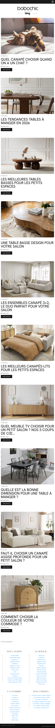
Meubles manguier (41, 667)
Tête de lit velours (14, 709)
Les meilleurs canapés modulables (41, 703)
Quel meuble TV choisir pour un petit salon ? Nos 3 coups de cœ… (27, 430)
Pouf (15, 672)
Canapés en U (14, 659)
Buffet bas (41, 657)
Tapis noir (14, 718)
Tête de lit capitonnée (14, 707)
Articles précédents (7, 641)
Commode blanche (15, 712)
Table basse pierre (41, 678)
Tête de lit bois (15, 705)
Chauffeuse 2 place (15, 667)
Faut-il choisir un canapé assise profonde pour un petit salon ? (24, 557)
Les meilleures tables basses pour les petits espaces (21, 183)
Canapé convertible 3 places (14, 680)
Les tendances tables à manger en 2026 (22, 121)
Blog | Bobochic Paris (9, 725)
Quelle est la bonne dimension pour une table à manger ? (26, 493)
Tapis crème (15, 716)
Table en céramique (41, 680)
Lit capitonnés (14, 701)
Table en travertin (41, 676)
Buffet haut (41, 655)
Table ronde (41, 684)
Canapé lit (14, 676)
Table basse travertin (41, 682)
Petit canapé (15, 670)
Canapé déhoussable (14, 657)
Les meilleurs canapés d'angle (41, 705)
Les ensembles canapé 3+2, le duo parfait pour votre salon (25, 306)
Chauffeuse (15, 663)
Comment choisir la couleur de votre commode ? (19, 620)
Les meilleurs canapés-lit (41, 699)
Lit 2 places (15, 695)
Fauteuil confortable (41, 674)
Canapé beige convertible (14, 682)
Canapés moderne (15, 661)
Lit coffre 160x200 (15, 703)
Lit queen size (14, 699)
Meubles (41, 665)
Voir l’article (6, 69)
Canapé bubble (15, 655)
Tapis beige (15, 714)
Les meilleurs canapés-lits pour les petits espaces (25, 368)
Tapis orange (15, 720)
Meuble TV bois (41, 663)
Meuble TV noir (41, 659)
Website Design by (48, 726)
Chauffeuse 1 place (15, 665)
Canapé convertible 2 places (14, 678)
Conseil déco (5, 66)
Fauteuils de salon (41, 670)
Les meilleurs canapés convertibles (41, 701)
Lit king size (15, 697)
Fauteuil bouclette (41, 672)
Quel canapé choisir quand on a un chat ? (26, 61)
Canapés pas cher (15, 674)
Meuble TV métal (41, 661)
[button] (53, 1)
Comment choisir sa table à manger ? (41, 695)
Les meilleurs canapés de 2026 (41, 697)
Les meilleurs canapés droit (41, 707)
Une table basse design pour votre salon (27, 244)
